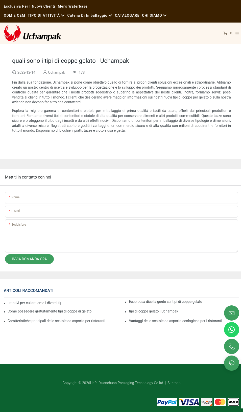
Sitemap (174, 383)
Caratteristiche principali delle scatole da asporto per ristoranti (56, 321)
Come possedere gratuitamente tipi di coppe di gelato (50, 311)
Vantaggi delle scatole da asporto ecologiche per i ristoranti (175, 321)
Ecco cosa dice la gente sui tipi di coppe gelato (165, 302)
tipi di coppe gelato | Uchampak (153, 311)
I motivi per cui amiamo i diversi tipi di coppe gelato (34, 303)
